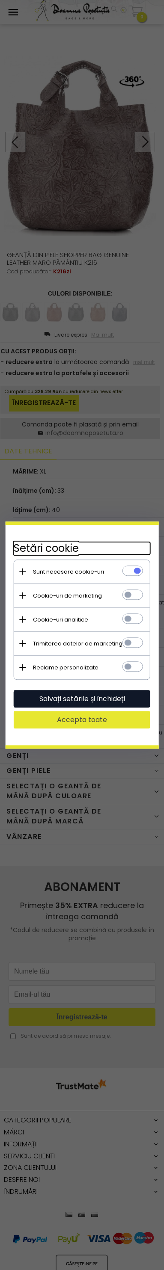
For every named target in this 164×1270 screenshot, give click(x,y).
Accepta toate (82, 720)
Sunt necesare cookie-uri (68, 572)
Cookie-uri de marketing (67, 596)
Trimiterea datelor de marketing (77, 643)
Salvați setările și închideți (82, 699)
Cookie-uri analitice (60, 620)
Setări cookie (46, 548)
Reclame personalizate (65, 667)
